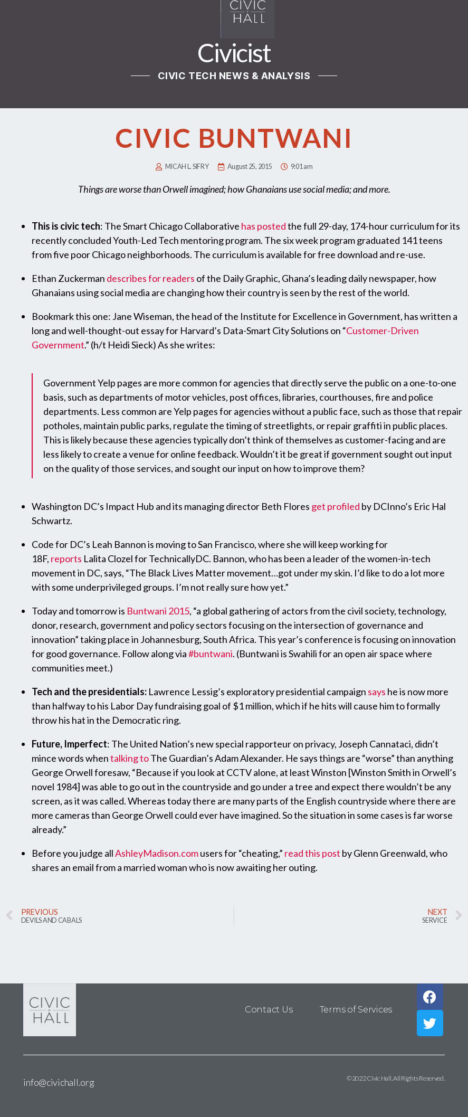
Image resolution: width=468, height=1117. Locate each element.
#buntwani (210, 653)
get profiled (335, 506)
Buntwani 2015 (158, 611)
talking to (129, 758)
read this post (312, 853)
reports (66, 558)
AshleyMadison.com (156, 853)
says (377, 691)
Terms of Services (356, 1010)
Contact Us (269, 1010)
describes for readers (151, 278)
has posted (263, 226)
